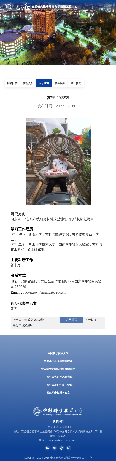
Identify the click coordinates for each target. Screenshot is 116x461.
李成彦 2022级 (34, 319)
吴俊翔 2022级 (22, 325)
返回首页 (71, 319)
